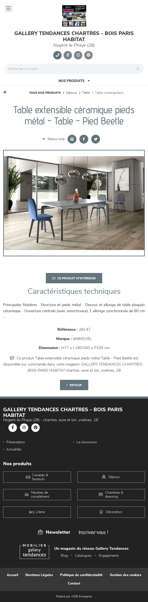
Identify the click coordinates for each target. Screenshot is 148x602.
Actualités (13, 449)
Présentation (15, 442)
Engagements (109, 555)
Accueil (12, 575)
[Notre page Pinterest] (88, 55)
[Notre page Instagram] (78, 55)
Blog (64, 555)
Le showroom (87, 442)
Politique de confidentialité (81, 575)
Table (86, 92)
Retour (74, 385)
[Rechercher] (139, 69)
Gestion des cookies (125, 575)
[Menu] (8, 8)
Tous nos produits (45, 92)
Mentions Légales (39, 575)
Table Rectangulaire (109, 92)
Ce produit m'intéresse (74, 278)
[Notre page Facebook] (68, 55)
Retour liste (54, 139)
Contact (74, 583)
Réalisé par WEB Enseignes (74, 596)
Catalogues (83, 555)
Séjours (71, 92)
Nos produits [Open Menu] (74, 81)
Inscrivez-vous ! (93, 532)
